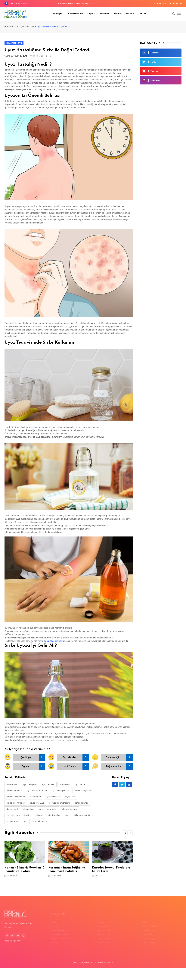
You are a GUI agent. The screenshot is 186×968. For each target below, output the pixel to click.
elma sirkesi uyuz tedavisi (18, 815)
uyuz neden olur (53, 797)
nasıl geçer (38, 815)
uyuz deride (80, 784)
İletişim (142, 13)
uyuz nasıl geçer (30, 784)
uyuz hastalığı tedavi (61, 790)
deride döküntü (81, 803)
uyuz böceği (65, 784)
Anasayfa (57, 13)
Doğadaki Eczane (26, 26)
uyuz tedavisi (12, 784)
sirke (38, 427)
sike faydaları (54, 815)
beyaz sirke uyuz (37, 803)
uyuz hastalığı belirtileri (37, 790)
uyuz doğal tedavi (14, 790)
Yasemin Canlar (19, 56)
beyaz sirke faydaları (16, 803)
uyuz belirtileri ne (40, 821)
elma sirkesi (28, 809)
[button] (125, 832)
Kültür (117, 13)
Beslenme (104, 13)
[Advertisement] (160, 107)
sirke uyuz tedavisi (82, 815)
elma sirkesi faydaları (48, 809)
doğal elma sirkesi (53, 641)
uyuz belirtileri (48, 784)
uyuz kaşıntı (35, 797)
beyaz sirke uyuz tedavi (59, 803)
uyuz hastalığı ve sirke (84, 790)
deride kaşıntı (12, 809)
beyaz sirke (70, 797)
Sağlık (90, 13)
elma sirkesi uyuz (69, 809)
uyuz (25, 821)
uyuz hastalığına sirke (16, 797)
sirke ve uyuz (12, 821)
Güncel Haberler (75, 13)
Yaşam (129, 13)
